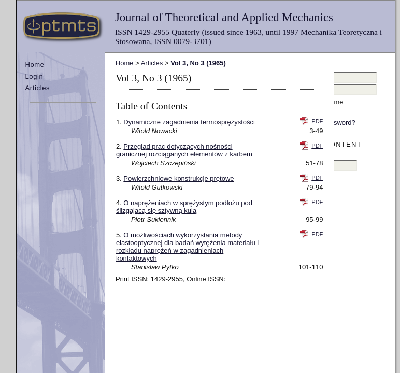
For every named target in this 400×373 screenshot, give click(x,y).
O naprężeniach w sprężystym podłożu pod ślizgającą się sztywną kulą (184, 206)
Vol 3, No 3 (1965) (198, 63)
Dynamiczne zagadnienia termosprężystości (189, 122)
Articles (37, 88)
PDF (317, 121)
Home (34, 64)
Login (34, 76)
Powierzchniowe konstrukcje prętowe (178, 178)
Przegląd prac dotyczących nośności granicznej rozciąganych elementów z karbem (184, 150)
